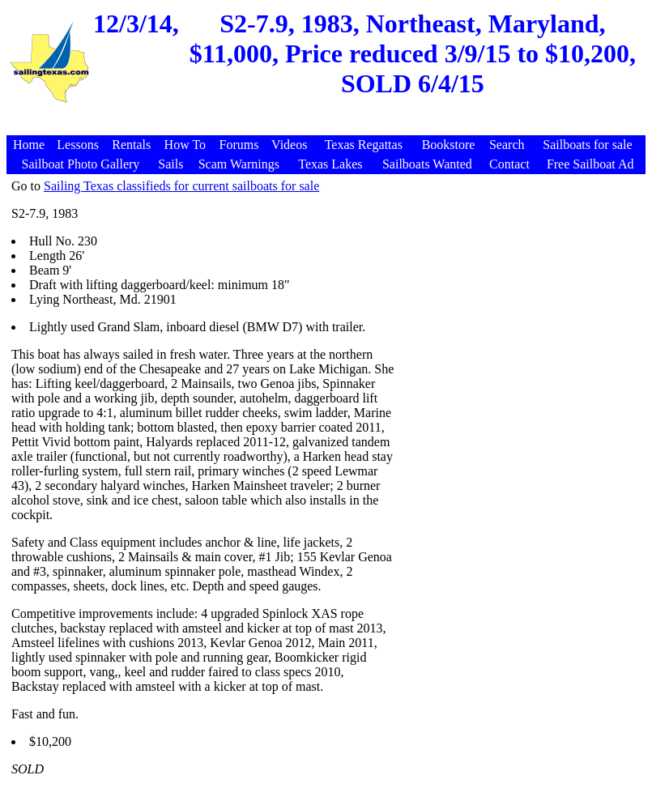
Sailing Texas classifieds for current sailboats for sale (181, 186)
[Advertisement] (328, 127)
